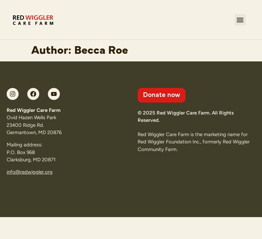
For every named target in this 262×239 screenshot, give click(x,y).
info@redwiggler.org (30, 172)
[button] (240, 19)
